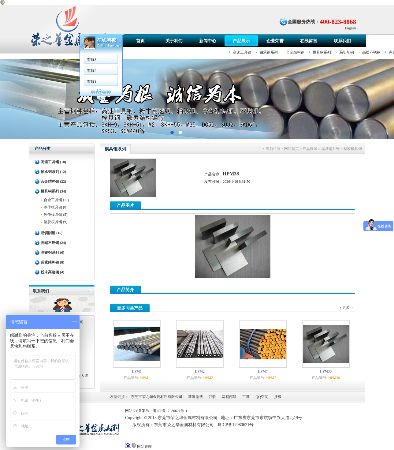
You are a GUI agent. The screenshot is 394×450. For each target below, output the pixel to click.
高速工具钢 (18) (53, 162)
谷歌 (212, 397)
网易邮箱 (229, 397)
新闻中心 (207, 41)
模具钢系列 (322, 52)
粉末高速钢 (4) (52, 272)
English (350, 28)
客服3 (91, 60)
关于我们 (174, 41)
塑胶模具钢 (353, 149)
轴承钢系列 (268, 52)
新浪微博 (195, 397)
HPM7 (263, 371)
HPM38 (326, 371)
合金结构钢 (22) (53, 181)
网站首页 (291, 149)
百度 (246, 397)
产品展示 (241, 41)
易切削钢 (346, 52)
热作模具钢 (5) (55, 214)
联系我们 (342, 41)
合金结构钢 (295, 52)
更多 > (347, 308)
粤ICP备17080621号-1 (170, 411)
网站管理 (144, 446)
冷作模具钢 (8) (55, 207)
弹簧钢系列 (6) (52, 252)
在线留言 (308, 41)
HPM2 (200, 371)
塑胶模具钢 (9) (55, 222)
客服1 (91, 82)
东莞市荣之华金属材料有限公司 (156, 397)
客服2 (91, 71)
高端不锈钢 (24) (53, 243)
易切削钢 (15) (51, 233)
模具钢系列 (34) (53, 191)
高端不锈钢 (371, 52)
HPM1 (137, 371)
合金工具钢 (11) (56, 200)
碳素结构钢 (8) (52, 262)
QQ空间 (261, 397)
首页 (140, 41)
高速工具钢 (242, 52)
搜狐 (277, 397)
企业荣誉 (275, 41)
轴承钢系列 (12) (53, 172)
